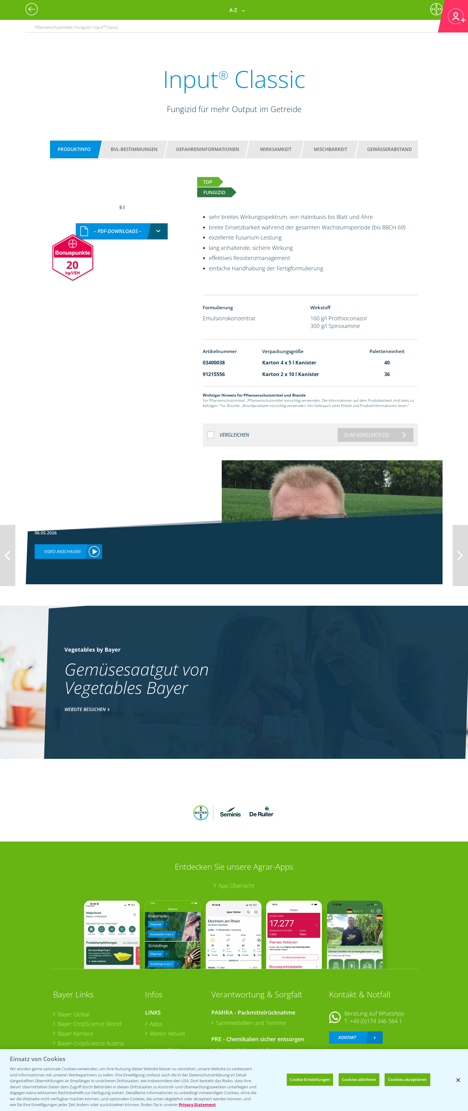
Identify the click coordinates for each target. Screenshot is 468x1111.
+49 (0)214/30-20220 (375, 1024)
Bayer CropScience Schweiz (92, 1012)
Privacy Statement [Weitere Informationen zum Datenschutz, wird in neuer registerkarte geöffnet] (197, 1104)
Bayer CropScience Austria (91, 1003)
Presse (66, 1022)
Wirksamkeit (275, 149)
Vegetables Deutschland (88, 1032)
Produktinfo (74, 149)
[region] (234, 1080)
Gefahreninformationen (207, 149)
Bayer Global (74, 973)
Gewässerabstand (389, 149)
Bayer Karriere (75, 993)
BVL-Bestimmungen (134, 149)
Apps (156, 983)
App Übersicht (236, 845)
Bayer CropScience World (89, 983)
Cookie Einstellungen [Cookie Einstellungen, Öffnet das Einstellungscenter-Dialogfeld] (310, 1079)
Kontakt (347, 997)
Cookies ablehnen (359, 1079)
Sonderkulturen (169, 1041)
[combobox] (122, 225)
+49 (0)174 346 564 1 (376, 981)
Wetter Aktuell (167, 993)
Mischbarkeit (330, 149)
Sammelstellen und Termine (251, 982)
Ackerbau (162, 1022)
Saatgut (159, 1031)
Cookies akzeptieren (407, 1079)
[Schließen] (458, 1080)
